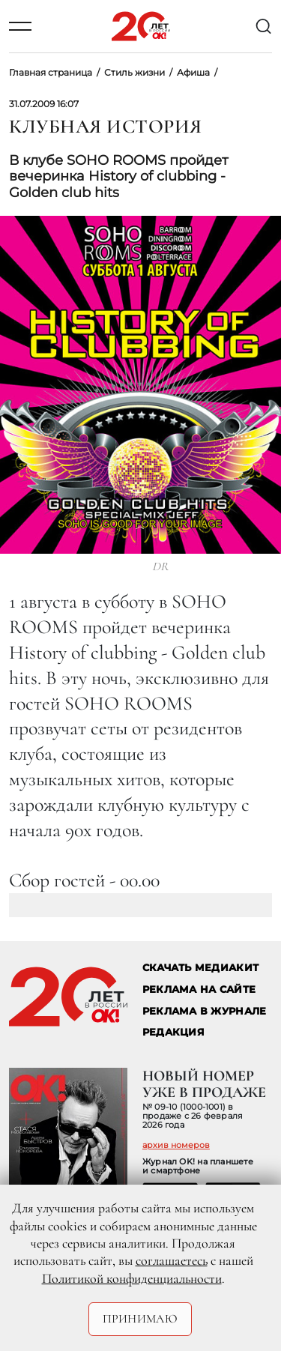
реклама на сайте (199, 989)
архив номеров (176, 1144)
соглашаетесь (172, 1260)
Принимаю (140, 1318)
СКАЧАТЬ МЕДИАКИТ (200, 967)
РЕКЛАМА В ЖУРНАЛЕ (204, 1011)
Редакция (173, 1032)
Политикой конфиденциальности (132, 1278)
